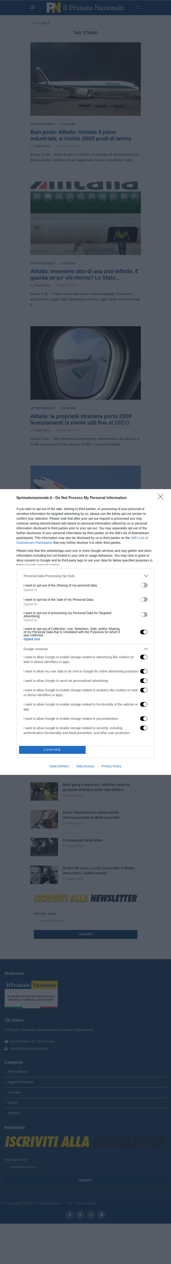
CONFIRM (52, 750)
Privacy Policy (111, 766)
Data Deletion (59, 766)
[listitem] (86, 575)
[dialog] (85, 632)
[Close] (162, 498)
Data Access (85, 766)
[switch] (144, 585)
